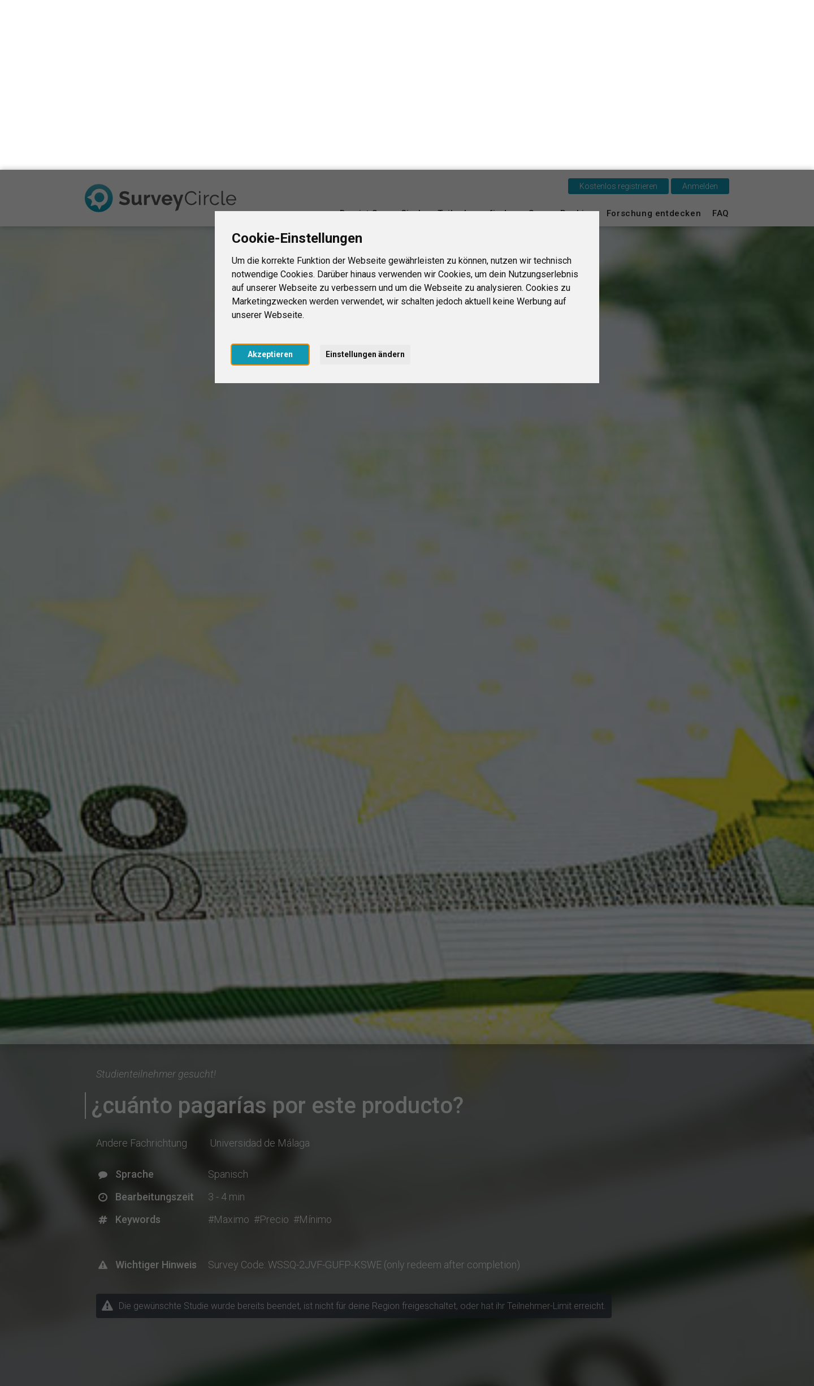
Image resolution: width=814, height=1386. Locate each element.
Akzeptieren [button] (270, 184)
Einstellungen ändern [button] (365, 184)
